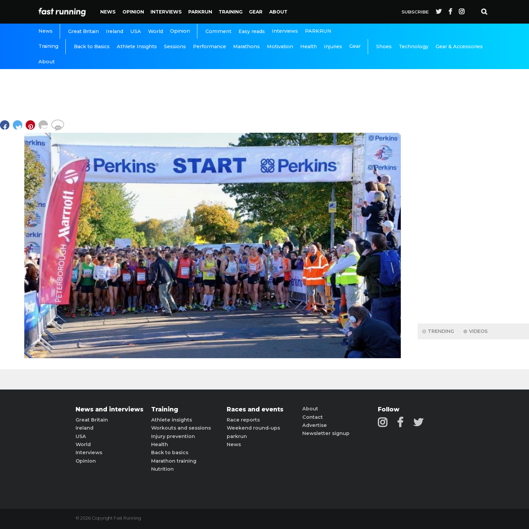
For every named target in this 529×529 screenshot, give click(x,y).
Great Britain (83, 31)
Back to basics (169, 452)
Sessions (175, 46)
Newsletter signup (326, 433)
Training (231, 11)
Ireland (114, 31)
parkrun (237, 436)
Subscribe (415, 11)
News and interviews (109, 409)
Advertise (314, 425)
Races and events (255, 409)
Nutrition (162, 469)
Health (308, 46)
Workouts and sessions (181, 428)
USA (135, 31)
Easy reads (252, 31)
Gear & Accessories (459, 46)
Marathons (246, 46)
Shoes (384, 46)
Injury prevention (173, 436)
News (108, 11)
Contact (312, 417)
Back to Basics (92, 46)
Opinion (133, 11)
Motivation (280, 46)
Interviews (166, 11)
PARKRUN (200, 11)
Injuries (333, 46)
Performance (209, 46)
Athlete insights (171, 419)
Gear (255, 11)
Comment (218, 31)
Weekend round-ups (253, 428)
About (278, 11)
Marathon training (173, 461)
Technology (413, 46)
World (155, 31)
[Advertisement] (473, 212)
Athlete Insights (137, 46)
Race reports (243, 419)
